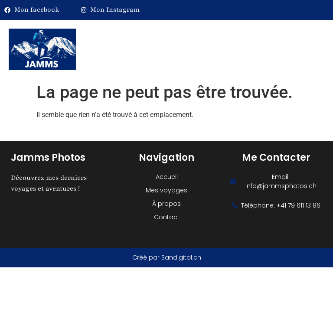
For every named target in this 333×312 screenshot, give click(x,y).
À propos (166, 203)
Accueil (167, 176)
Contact (167, 217)
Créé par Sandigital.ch (166, 257)
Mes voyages (166, 190)
